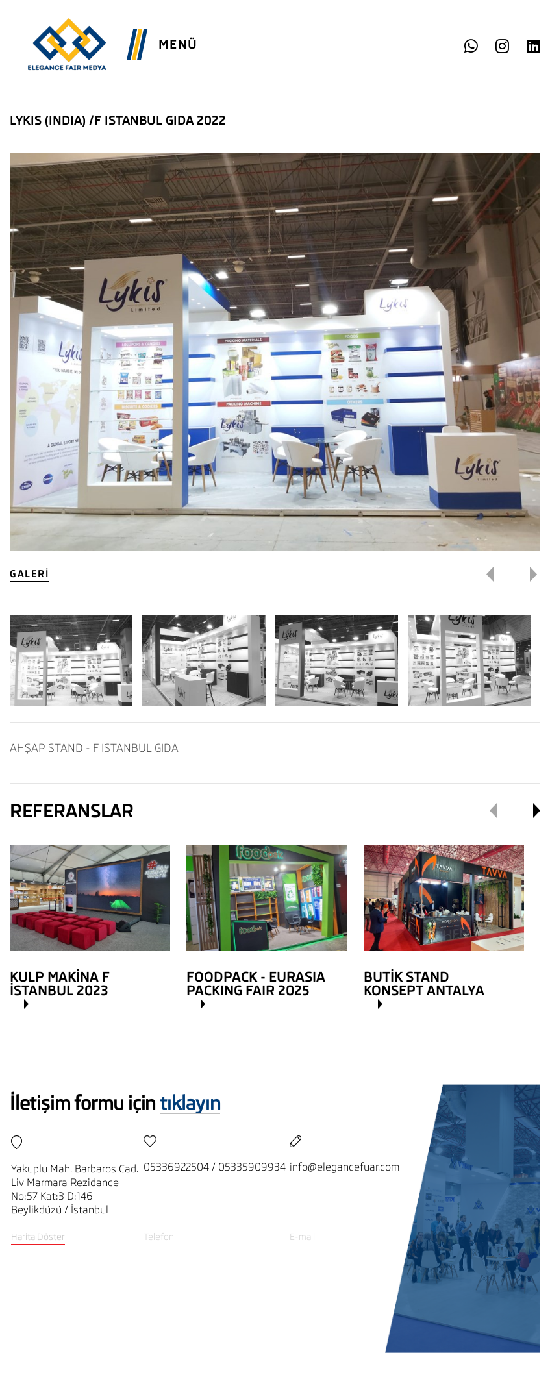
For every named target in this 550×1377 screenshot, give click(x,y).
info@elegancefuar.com (344, 1167)
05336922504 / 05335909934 (215, 1167)
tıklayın (190, 1102)
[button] (499, 574)
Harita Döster (38, 1237)
